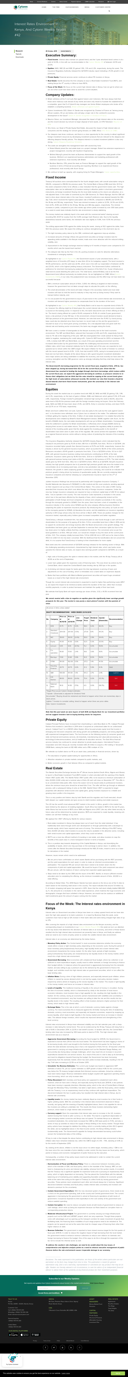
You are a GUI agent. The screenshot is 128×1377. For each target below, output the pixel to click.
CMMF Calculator (89, 1)
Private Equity (93, 1339)
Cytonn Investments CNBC (67, 282)
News (31, 1)
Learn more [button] (66, 1373)
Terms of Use (46, 1364)
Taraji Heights (112, 1332)
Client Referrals (85, 1364)
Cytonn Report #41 (69, 264)
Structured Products (95, 1341)
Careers (53, 1)
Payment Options (76, 1)
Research (101, 1)
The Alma (111, 1334)
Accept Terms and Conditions (49, 1316)
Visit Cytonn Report (97, 1307)
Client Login (112, 1)
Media (86, 7)
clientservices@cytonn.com (21, 1338)
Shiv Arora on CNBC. (112, 131)
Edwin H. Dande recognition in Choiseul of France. (89, 116)
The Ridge (111, 1329)
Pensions (92, 1330)
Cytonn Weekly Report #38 (90, 948)
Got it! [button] (118, 1373)
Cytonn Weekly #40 (69, 313)
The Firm (53, 7)
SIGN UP (85, 1312)
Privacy (34, 1364)
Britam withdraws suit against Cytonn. (110, 107)
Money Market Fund (95, 1327)
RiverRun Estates (113, 1327)
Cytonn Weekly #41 (101, 62)
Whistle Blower (70, 1364)
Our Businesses (70, 7)
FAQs (58, 1364)
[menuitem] (42, 7)
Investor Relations (42, 1)
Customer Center (102, 7)
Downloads (20, 57)
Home (41, 7)
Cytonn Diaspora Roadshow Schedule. (85, 142)
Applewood (111, 1325)
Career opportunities (114, 172)
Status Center (63, 1)
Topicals (19, 54)
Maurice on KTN (54, 125)
